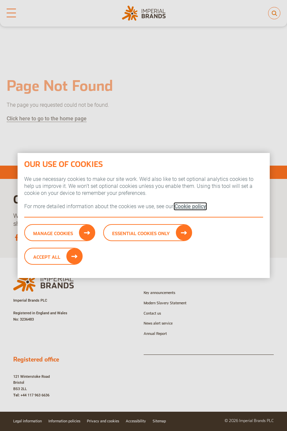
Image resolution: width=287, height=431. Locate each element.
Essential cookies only (141, 233)
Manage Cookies (53, 233)
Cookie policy (190, 206)
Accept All (46, 257)
